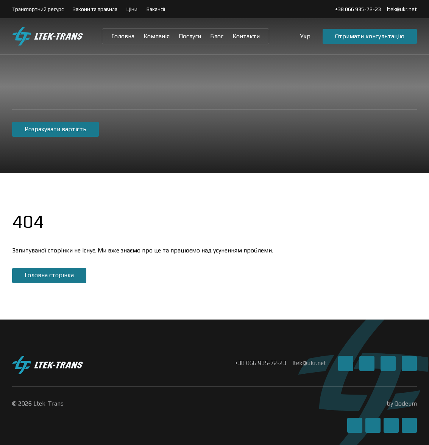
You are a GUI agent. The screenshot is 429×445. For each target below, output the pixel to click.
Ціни (131, 9)
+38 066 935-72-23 (358, 9)
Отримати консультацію (369, 36)
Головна (122, 36)
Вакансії (156, 9)
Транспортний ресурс (38, 9)
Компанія (157, 36)
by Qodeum (402, 403)
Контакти (246, 36)
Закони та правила (95, 9)
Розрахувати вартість (55, 129)
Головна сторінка (49, 275)
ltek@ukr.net (402, 9)
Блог (216, 36)
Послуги (190, 36)
